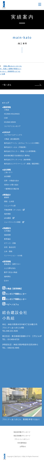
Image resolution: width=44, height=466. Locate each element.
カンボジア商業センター (14, 293)
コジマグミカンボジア (12, 126)
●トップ (5, 103)
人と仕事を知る (10, 268)
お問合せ (22, 446)
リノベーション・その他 (13, 255)
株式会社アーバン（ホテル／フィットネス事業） (22, 143)
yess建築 (9, 218)
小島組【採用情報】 (12, 288)
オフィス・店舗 (10, 243)
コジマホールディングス (13, 135)
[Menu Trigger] (39, 4)
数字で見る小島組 (10, 272)
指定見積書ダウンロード (22, 436)
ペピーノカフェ (10, 304)
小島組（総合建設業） (12, 139)
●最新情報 (6, 107)
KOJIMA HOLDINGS (12, 114)
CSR (6, 118)
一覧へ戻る (6, 85)
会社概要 (7, 176)
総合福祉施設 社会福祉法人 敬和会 (17, 155)
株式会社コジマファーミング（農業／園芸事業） (22, 164)
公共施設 (7, 231)
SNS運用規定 (22, 443)
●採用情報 (6, 262)
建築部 (6, 197)
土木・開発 (8, 251)
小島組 (6, 110)
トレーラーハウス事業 (14, 222)
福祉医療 (7, 235)
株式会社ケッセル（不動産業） (15, 147)
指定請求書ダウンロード (22, 432)
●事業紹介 (6, 195)
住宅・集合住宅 (10, 247)
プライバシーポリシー (22, 439)
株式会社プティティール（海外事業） (18, 160)
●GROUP (6, 132)
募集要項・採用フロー (12, 264)
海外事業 (7, 214)
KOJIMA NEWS (10, 122)
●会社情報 (6, 170)
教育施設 (7, 239)
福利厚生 (7, 276)
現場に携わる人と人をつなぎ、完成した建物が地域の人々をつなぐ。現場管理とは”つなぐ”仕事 (11, 70)
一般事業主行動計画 (11, 189)
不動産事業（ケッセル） (14, 210)
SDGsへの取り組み (11, 185)
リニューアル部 (10, 206)
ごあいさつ (8, 172)
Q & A (6, 281)
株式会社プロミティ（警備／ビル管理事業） (20, 151)
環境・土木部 (9, 201)
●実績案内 (6, 228)
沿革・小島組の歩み (11, 181)
